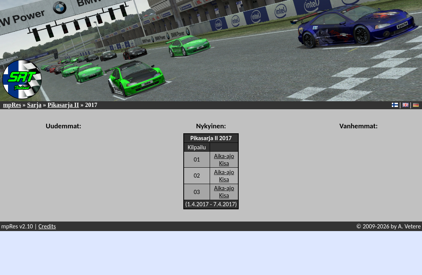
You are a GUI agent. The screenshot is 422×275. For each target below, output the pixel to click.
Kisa (224, 163)
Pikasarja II (63, 105)
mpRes (12, 105)
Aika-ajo (224, 156)
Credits (47, 226)
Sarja (34, 105)
